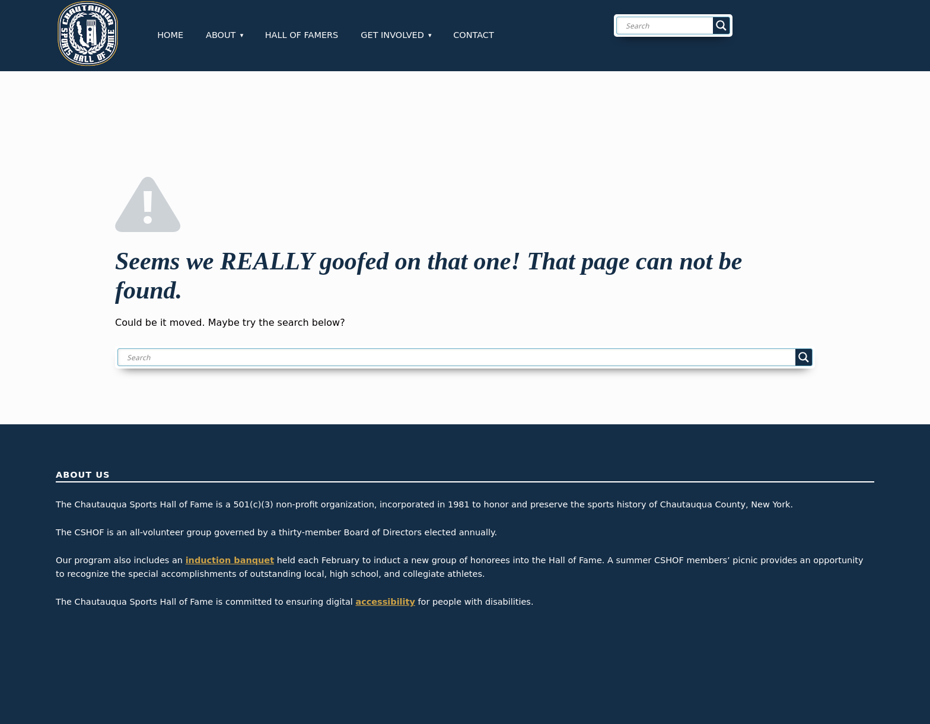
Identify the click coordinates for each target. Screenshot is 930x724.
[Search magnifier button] (721, 25)
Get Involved (392, 35)
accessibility (385, 601)
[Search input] (683, 25)
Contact (473, 35)
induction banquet (230, 560)
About (220, 35)
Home (170, 35)
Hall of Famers (302, 35)
